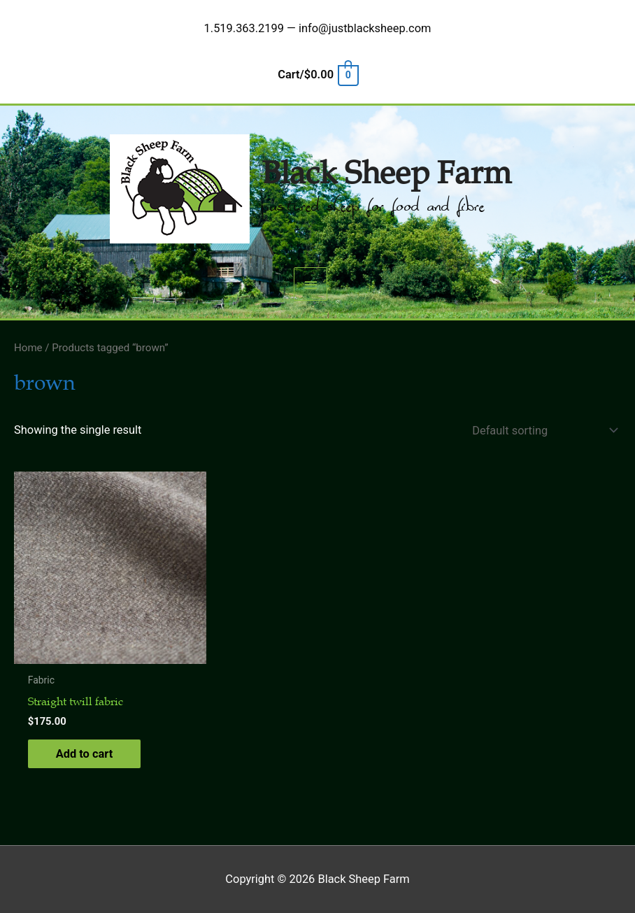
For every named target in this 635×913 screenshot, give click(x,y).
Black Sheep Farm (386, 173)
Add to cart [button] (84, 753)
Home (28, 347)
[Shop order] (542, 430)
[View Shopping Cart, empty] (317, 74)
